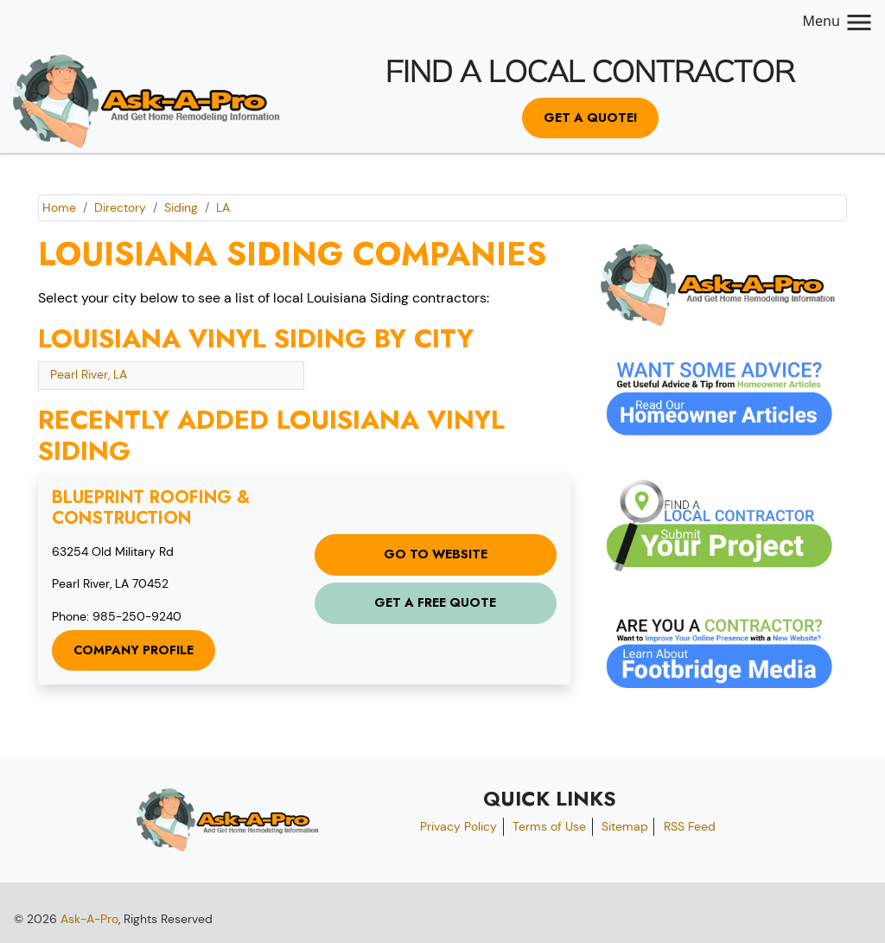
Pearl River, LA (88, 374)
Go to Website (435, 554)
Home (59, 207)
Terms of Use (549, 826)
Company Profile (133, 650)
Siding (181, 207)
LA (223, 207)
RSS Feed (690, 826)
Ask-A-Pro (89, 919)
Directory (120, 207)
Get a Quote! (590, 117)
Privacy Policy (458, 826)
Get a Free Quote (435, 602)
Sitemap (625, 826)
